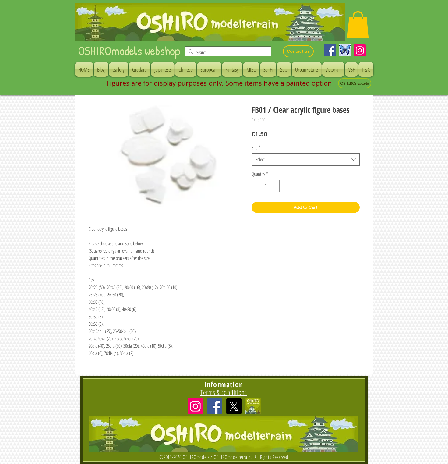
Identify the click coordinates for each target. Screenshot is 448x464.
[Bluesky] (345, 50)
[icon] (253, 406)
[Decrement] (256, 186)
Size (256, 147)
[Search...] (227, 52)
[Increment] (274, 186)
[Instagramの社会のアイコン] (195, 406)
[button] (358, 24)
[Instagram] (360, 50)
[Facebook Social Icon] (214, 406)
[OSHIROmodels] (354, 83)
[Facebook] (330, 50)
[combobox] (306, 159)
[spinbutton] (265, 186)
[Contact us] (298, 51)
